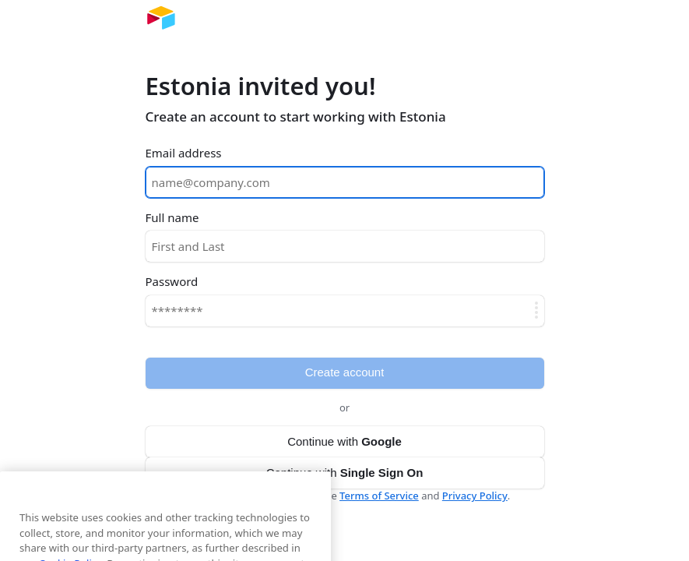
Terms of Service (379, 496)
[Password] (345, 310)
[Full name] (345, 246)
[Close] (311, 511)
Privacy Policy (475, 496)
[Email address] (345, 182)
